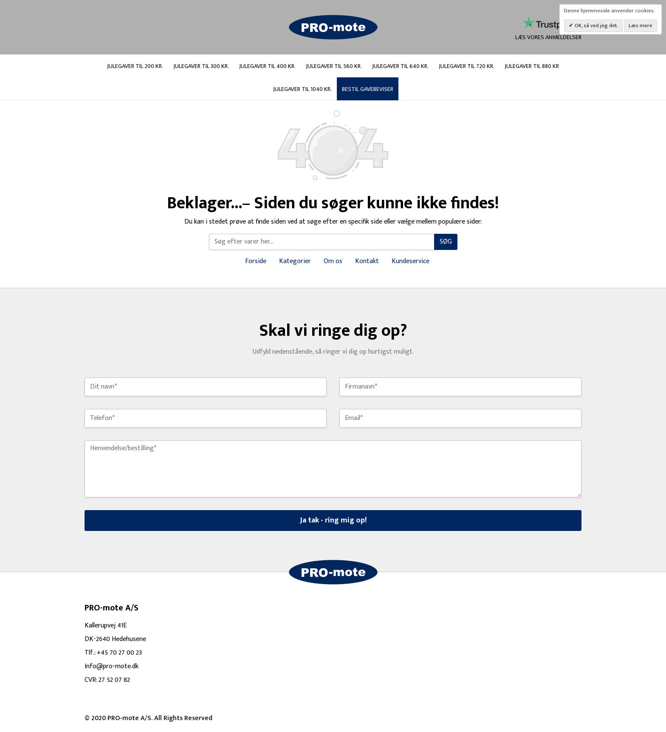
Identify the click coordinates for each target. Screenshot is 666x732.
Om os (333, 261)
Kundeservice (410, 261)
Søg (446, 241)
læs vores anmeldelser (548, 29)
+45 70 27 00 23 (119, 652)
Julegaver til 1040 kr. (302, 89)
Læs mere (640, 25)
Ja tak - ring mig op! (333, 520)
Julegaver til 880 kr (532, 66)
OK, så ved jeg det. (595, 25)
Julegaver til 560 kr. (334, 66)
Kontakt (367, 261)
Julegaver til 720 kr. (466, 66)
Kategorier (295, 261)
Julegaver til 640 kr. (400, 66)
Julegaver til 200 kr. (135, 66)
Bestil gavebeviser (367, 89)
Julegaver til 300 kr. (201, 66)
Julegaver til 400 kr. (267, 66)
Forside (255, 261)
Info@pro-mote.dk (111, 666)
